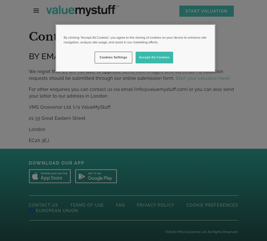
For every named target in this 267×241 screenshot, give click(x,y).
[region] (135, 48)
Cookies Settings (113, 57)
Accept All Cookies (154, 57)
